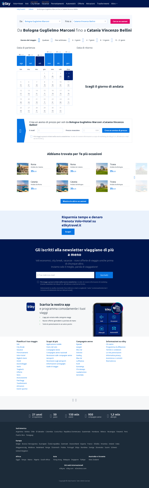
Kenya (24, 459)
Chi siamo (109, 344)
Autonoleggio (22, 364)
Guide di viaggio (52, 366)
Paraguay (29, 435)
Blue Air (79, 358)
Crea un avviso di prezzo (116, 130)
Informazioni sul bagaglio (56, 364)
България (42, 444)
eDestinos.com (80, 468)
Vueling (79, 355)
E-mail (32, 130)
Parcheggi (20, 380)
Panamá (119, 431)
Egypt (18, 459)
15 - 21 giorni (120, 40)
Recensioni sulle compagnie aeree (59, 355)
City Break (35, 3)
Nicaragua (111, 431)
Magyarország (21, 447)
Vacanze (45, 3)
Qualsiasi (45, 40)
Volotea (79, 352)
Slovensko (99, 447)
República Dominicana (72, 431)
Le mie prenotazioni (113, 352)
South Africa (45, 459)
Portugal (70, 447)
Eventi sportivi (22, 389)
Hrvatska (104, 444)
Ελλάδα (96, 444)
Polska (63, 447)
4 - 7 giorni (90, 40)
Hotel (19, 361)
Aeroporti (50, 358)
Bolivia (27, 431)
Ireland (111, 444)
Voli (27, 3)
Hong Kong (57, 459)
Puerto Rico (20, 435)
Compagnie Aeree (53, 350)
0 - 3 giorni (76, 40)
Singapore (75, 459)
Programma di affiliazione (115, 347)
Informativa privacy (113, 355)
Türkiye (82, 459)
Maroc (30, 459)
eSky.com (69, 468)
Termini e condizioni (113, 350)
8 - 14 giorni (104, 40)
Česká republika (54, 444)
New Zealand (94, 459)
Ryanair (79, 344)
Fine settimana (60, 40)
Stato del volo (51, 347)
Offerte (81, 3)
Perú (126, 431)
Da (21, 21)
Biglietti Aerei (22, 358)
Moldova (31, 447)
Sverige (91, 447)
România (84, 447)
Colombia (49, 431)
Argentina (19, 431)
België (18, 444)
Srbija (77, 447)
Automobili (71, 3)
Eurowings (80, 366)
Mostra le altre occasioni (74, 201)
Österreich (55, 447)
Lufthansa (80, 361)
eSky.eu (62, 468)
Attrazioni (90, 3)
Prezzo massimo (73, 130)
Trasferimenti (103, 3)
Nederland (40, 447)
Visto (18, 375)
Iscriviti (104, 275)
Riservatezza (111, 361)
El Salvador (40, 431)
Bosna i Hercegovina (29, 444)
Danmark (64, 444)
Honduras (95, 431)
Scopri (68, 231)
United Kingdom (22, 451)
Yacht (19, 366)
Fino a (68, 21)
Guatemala (86, 431)
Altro (113, 3)
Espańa (83, 444)
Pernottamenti (57, 3)
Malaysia (66, 459)
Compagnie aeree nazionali (56, 352)
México (103, 431)
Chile (33, 431)
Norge (47, 447)
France (89, 444)
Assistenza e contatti (114, 358)
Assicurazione (22, 378)
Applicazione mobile (53, 344)
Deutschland (74, 444)
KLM (78, 364)
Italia (117, 444)
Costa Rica (58, 431)
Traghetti (20, 369)
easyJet (79, 347)
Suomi (107, 447)
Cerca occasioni (120, 21)
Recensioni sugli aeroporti (56, 361)
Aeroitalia (79, 375)
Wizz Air (79, 350)
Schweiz (114, 447)
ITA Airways (80, 369)
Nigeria (36, 459)
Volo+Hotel (18, 3)
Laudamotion (81, 372)
